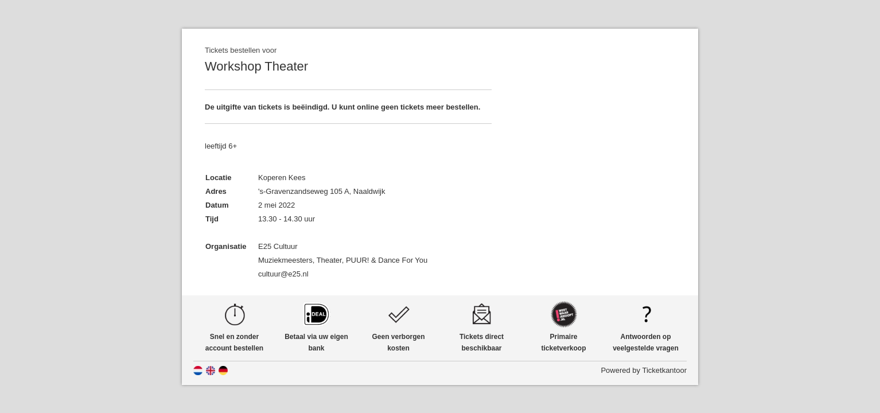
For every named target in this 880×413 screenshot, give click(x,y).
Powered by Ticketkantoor (644, 370)
